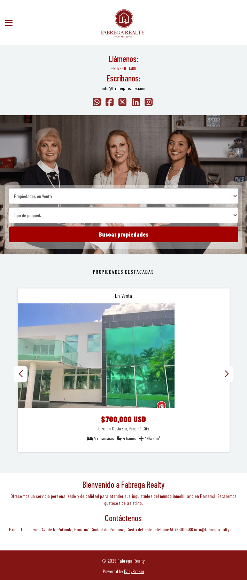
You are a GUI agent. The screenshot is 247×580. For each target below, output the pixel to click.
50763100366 (124, 68)
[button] (226, 374)
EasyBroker (134, 571)
